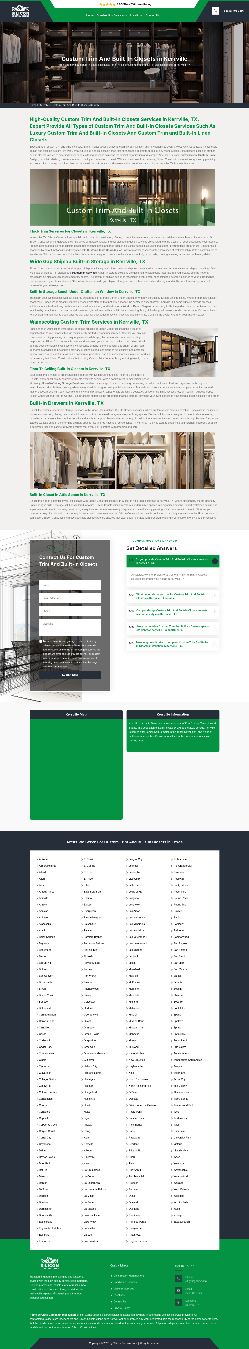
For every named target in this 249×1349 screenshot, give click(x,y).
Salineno (179, 930)
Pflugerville (135, 1150)
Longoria (134, 898)
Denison (44, 1176)
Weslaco (178, 1183)
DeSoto (43, 1189)
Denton (43, 1183)
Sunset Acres (181, 1053)
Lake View (90, 1221)
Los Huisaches (137, 917)
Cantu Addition (47, 1014)
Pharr (132, 1157)
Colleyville (45, 1085)
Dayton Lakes (47, 1157)
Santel (177, 975)
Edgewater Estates (50, 1228)
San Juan (179, 962)
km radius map (76, 767)
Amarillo (43, 898)
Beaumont (45, 950)
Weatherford (181, 1176)
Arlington (44, 917)
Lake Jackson (92, 1215)
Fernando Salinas (94, 943)
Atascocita (45, 924)
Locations (136, 15)
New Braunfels (137, 1060)
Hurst (87, 1105)
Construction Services (111, 15)
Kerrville (44, 105)
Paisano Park (136, 1118)
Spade (177, 1014)
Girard (87, 1021)
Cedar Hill (44, 1040)
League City (135, 859)
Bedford (43, 956)
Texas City (180, 1079)
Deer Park (45, 1163)
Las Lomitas (91, 1241)
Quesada (134, 1202)
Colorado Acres (48, 1092)
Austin (42, 930)
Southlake (179, 1008)
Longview (134, 904)
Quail (132, 1195)
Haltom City (90, 1066)
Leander (133, 865)
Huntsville (89, 1098)
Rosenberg (180, 891)
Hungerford (90, 1092)
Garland (88, 1008)
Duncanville (45, 1215)
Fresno (88, 982)
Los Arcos (134, 911)
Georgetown (91, 1014)
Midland (133, 1001)
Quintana (134, 1208)
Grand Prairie (91, 1034)
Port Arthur (135, 1170)
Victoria (178, 1144)
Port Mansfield (137, 1176)
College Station (48, 1079)
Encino (88, 898)
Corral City (45, 1137)
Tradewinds (180, 1118)
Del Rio (43, 1170)
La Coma (89, 1176)
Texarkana (180, 1072)
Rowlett (178, 911)
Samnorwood (181, 937)
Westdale (179, 1195)
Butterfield (45, 1008)
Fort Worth (90, 975)
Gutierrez (89, 1060)
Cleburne (44, 1066)
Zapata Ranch (182, 1221)
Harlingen (89, 1079)
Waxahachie (181, 1170)
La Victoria (90, 1208)
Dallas (42, 1150)
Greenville (90, 1047)
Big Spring (45, 962)
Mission (133, 1014)
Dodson (43, 1195)
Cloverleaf (45, 1072)
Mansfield (134, 969)
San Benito (180, 956)
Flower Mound (92, 962)
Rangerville (135, 1228)
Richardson (180, 859)
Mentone (134, 988)
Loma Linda (135, 891)
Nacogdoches (137, 1053)
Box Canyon (46, 975)
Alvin (42, 885)
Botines (43, 969)
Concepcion (46, 1098)
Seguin (178, 988)
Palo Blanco (135, 1124)
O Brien (133, 1092)
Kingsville (89, 1157)
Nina (131, 1072)
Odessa (133, 1098)
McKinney (134, 982)
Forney (88, 969)
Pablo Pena (135, 1111)
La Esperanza (92, 1183)
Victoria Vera (181, 1150)
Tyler (176, 1124)
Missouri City (136, 1027)
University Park (182, 1137)
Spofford (178, 1021)
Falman (88, 930)
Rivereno (179, 872)
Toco (176, 1111)
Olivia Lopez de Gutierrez (143, 1105)
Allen (42, 878)
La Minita (89, 1195)
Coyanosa (45, 1144)
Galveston (90, 1001)
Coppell (43, 1118)
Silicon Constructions (125, 1343)
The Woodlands (183, 1092)
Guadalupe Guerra (94, 1053)
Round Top (180, 904)
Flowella (88, 956)
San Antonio (181, 950)
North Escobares (138, 1079)
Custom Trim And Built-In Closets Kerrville (76, 105)
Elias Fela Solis (93, 891)
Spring (177, 1027)
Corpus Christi (47, 1131)
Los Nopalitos (136, 930)
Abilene (43, 859)
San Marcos (180, 969)
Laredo (88, 1234)
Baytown (44, 943)
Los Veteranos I (138, 937)
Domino (43, 1202)
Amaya (43, 904)
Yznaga (178, 1215)
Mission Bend (136, 1021)
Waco (177, 1157)
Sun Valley (180, 1047)
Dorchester (45, 1208)
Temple (178, 1066)
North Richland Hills (140, 1085)
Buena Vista (46, 995)
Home (90, 15)
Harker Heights (92, 1072)
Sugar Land (180, 1040)
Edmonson (45, 1241)
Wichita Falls (181, 1202)
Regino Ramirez (138, 1241)
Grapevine (90, 1040)
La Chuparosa (92, 1170)
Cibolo (42, 1060)
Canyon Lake (46, 1021)
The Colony (180, 1085)
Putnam (133, 1189)
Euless (88, 904)
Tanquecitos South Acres (188, 1060)
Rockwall (179, 878)
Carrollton (44, 1027)
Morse (132, 1040)
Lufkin (132, 962)
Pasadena (134, 1137)
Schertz (178, 982)
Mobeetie (134, 1034)
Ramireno (134, 1215)
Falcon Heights (92, 917)
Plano (132, 1163)
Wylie (177, 1208)
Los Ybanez (135, 950)
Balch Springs (47, 937)
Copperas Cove (48, 1124)
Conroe (43, 1105)
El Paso (88, 878)
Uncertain (179, 1131)
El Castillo (89, 865)
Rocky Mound (181, 885)
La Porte (89, 1202)
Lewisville (134, 872)
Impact (88, 1124)
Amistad (43, 911)
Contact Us (153, 15)
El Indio (88, 872)
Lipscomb (134, 878)
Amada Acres (46, 891)
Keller (87, 1137)
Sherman (179, 995)
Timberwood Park (184, 1105)
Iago (86, 1118)
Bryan (42, 988)
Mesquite (134, 995)
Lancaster (89, 1228)
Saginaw (178, 924)
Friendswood (91, 988)
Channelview (46, 1053)
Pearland (134, 1144)
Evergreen (90, 911)
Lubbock (134, 956)
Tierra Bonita (181, 1098)
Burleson (44, 1001)
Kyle (86, 1163)
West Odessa (181, 1189)
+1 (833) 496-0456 (233, 10)
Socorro (178, 1001)
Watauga (179, 1163)
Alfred (42, 872)
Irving (87, 1131)
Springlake (180, 1034)
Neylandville (136, 1066)
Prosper (133, 1183)
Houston (89, 1085)
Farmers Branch (93, 937)
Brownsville (45, 982)
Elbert (87, 885)
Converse (44, 1111)
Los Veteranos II (138, 943)
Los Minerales (137, 924)
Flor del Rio (90, 950)
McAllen (133, 975)
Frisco (87, 995)
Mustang (134, 1047)
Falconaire (90, 924)
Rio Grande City (183, 865)
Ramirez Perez (137, 1221)
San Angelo (180, 943)
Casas (42, 1034)
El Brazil (88, 859)
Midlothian (135, 1008)
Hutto (87, 1111)
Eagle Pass (45, 1221)
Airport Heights (47, 865)
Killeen (88, 1150)
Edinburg (44, 1234)
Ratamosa (135, 1234)
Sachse (178, 917)
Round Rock (181, 898)
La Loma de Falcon (95, 1189)
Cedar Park (45, 1047)
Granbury (89, 1027)
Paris (132, 1131)
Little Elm (134, 885)
